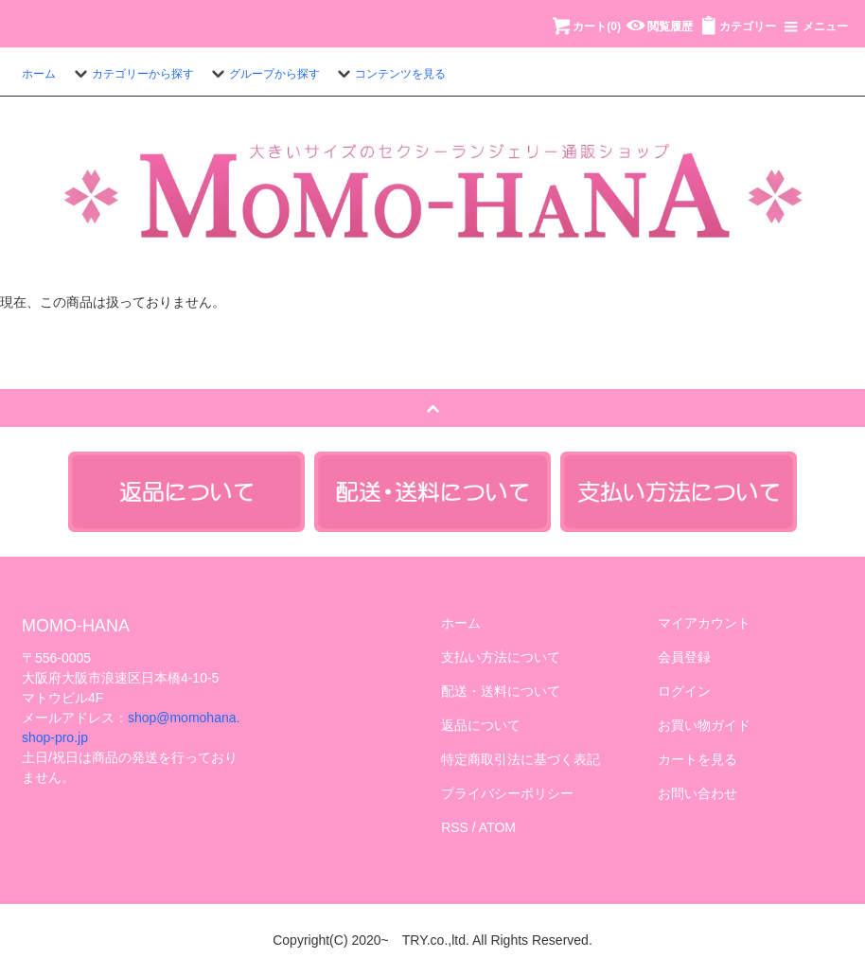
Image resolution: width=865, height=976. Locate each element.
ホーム (39, 73)
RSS (454, 827)
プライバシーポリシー (507, 793)
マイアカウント (704, 622)
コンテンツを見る (389, 73)
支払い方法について (500, 657)
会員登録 (684, 657)
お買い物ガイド (704, 725)
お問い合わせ (697, 793)
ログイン (684, 691)
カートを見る (697, 759)
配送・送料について (500, 691)
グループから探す (263, 73)
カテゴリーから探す (131, 73)
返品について (481, 725)
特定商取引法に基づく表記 (520, 759)
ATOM (497, 827)
